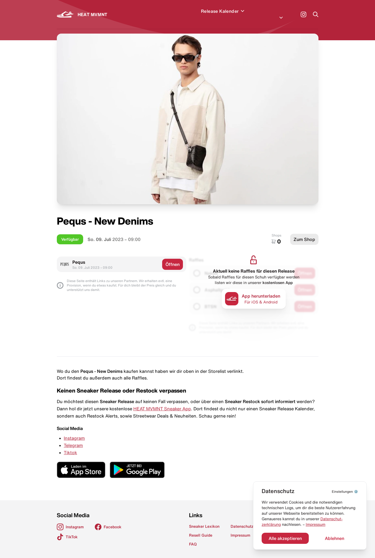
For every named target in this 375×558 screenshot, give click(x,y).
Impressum (315, 524)
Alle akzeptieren (285, 538)
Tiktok (70, 446)
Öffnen (172, 257)
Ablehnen (334, 538)
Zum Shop (304, 232)
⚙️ (345, 491)
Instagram (74, 431)
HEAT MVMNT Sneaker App (162, 402)
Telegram (73, 438)
